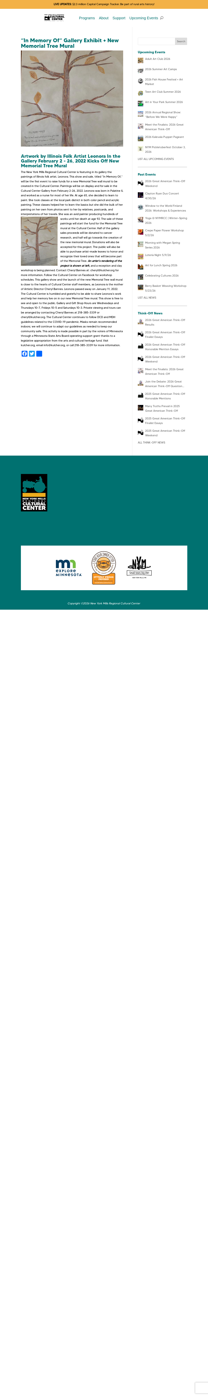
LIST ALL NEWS (147, 297)
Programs (87, 18)
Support (119, 18)
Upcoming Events (143, 18)
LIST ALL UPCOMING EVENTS (156, 159)
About (103, 18)
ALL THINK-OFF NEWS (151, 442)
